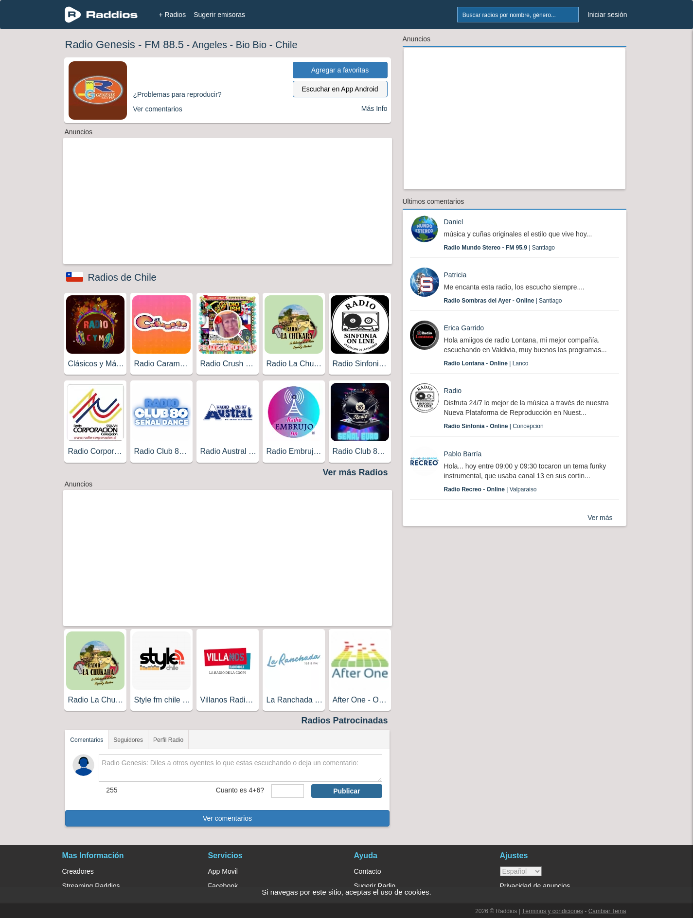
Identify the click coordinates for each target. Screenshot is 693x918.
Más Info (374, 108)
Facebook (223, 886)
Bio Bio (251, 44)
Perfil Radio (168, 740)
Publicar (346, 791)
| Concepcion (494, 426)
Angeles (209, 44)
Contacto (367, 871)
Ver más (599, 518)
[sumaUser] (287, 791)
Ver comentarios (227, 818)
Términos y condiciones (552, 911)
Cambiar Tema (607, 911)
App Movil (223, 871)
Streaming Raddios (91, 886)
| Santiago (499, 247)
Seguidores (128, 740)
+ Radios (172, 14)
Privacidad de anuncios (535, 886)
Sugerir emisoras (219, 14)
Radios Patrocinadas (344, 720)
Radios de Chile (122, 277)
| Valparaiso (490, 489)
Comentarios (86, 740)
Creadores (78, 871)
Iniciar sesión (607, 14)
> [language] (521, 871)
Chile (286, 44)
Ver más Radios (355, 472)
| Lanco (486, 363)
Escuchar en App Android (340, 89)
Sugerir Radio (375, 886)
